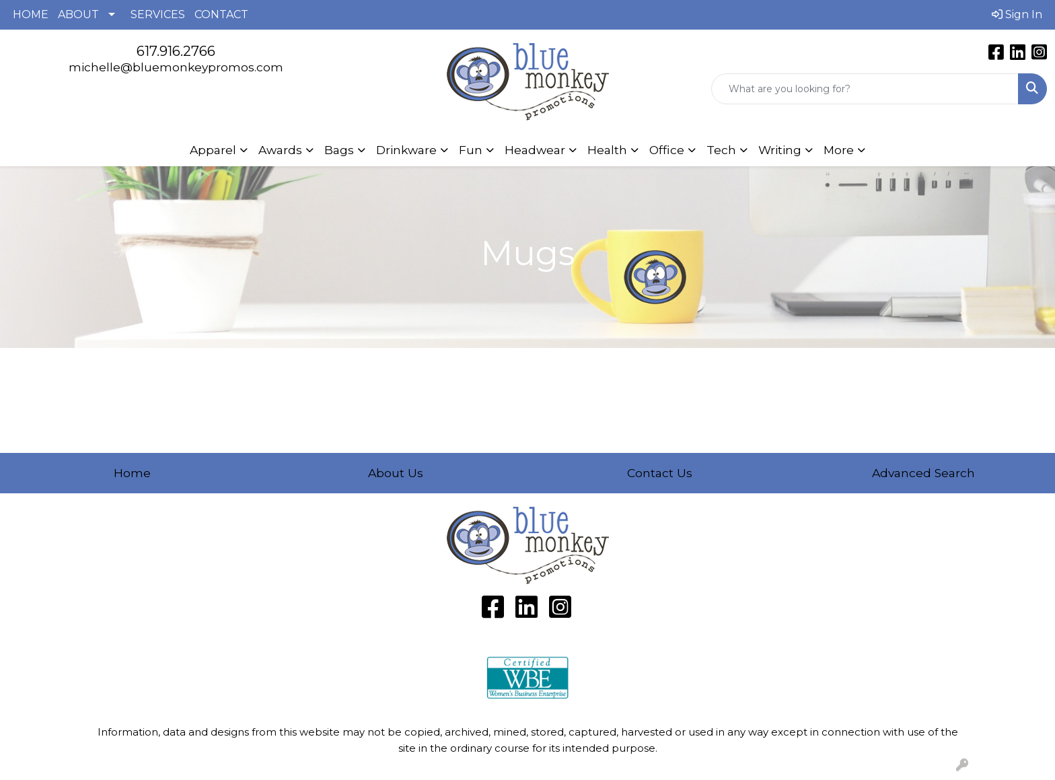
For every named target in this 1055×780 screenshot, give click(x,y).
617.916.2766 (176, 51)
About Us (395, 473)
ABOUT (78, 14)
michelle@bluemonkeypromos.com (176, 67)
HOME (30, 14)
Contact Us (659, 473)
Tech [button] (721, 150)
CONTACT (221, 14)
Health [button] (607, 150)
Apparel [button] (213, 150)
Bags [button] (339, 150)
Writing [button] (779, 150)
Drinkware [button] (406, 150)
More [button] (839, 150)
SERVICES (158, 14)
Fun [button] (470, 150)
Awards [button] (280, 150)
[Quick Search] (865, 88)
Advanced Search (923, 473)
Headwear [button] (535, 150)
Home (132, 473)
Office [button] (666, 150)
